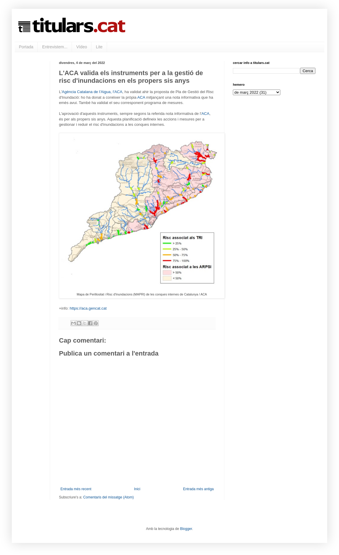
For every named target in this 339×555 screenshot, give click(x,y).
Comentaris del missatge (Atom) (108, 497)
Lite (99, 46)
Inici (137, 489)
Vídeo (81, 46)
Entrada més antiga (198, 489)
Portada (26, 46)
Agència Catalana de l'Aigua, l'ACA (92, 92)
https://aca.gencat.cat (88, 308)
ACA (141, 97)
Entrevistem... (55, 46)
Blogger (186, 529)
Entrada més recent (75, 489)
